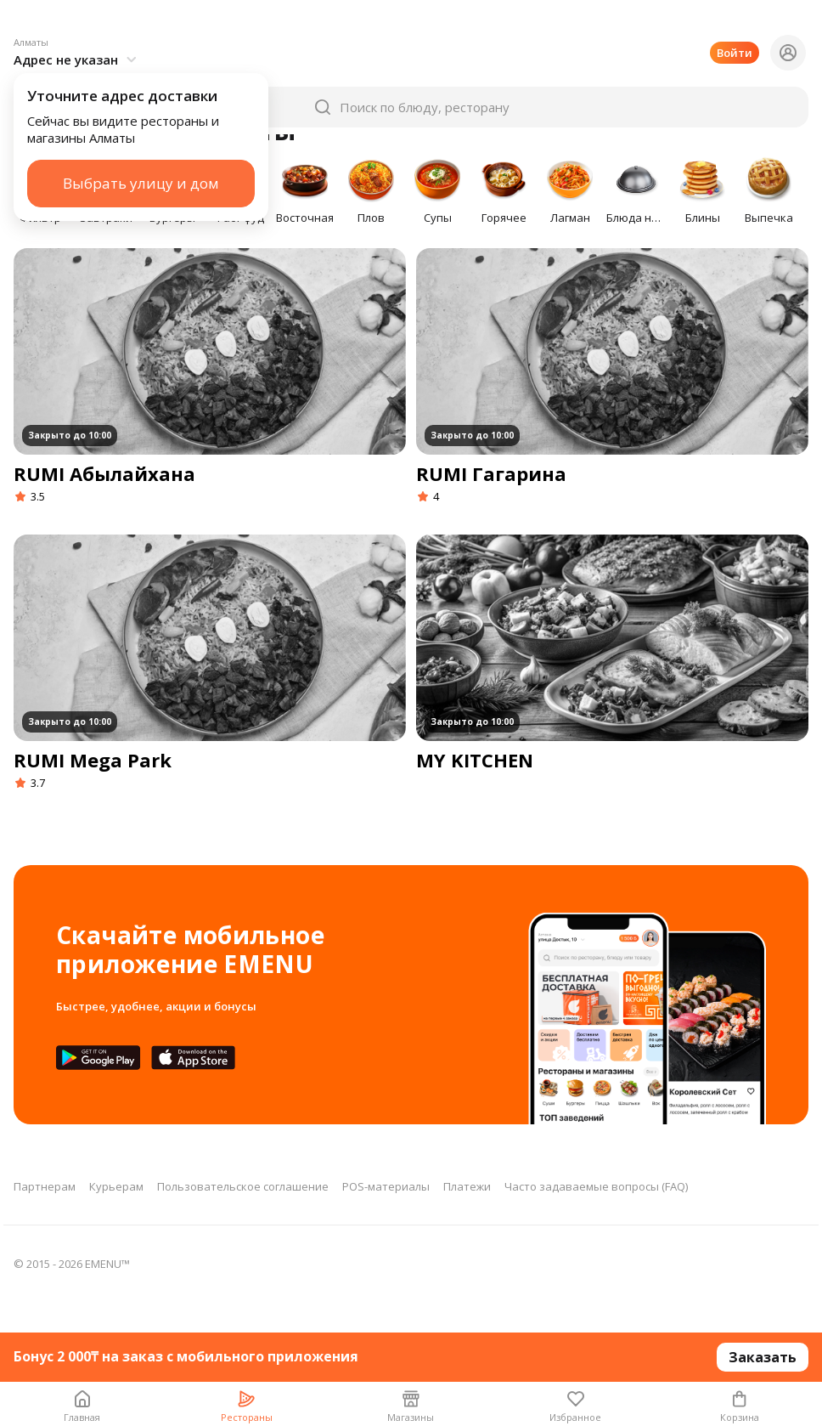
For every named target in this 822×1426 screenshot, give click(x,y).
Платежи (467, 1186)
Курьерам (116, 1186)
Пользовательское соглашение (243, 1186)
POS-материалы (386, 1186)
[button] (78, 27)
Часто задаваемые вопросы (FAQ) (596, 1186)
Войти (734, 27)
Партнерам (45, 1186)
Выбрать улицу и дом (141, 157)
